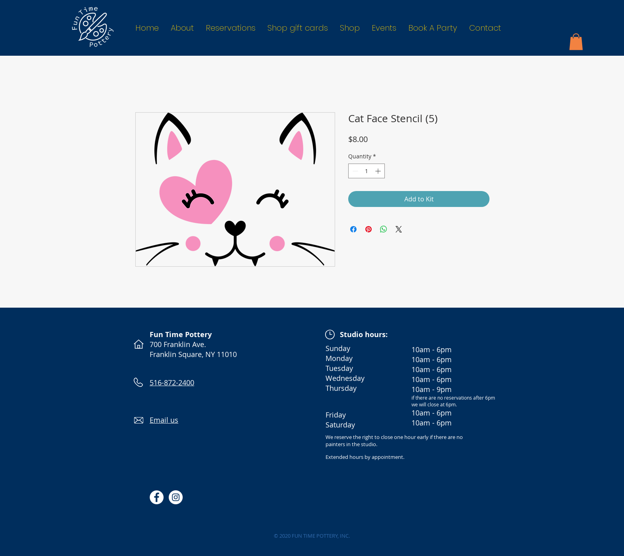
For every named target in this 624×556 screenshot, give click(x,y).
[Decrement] (354, 171)
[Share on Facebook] (353, 229)
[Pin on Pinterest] (368, 229)
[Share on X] (399, 229)
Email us (164, 420)
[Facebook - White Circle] (157, 497)
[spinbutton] (366, 171)
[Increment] (379, 171)
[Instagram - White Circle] (176, 497)
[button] (576, 41)
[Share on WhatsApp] (383, 229)
